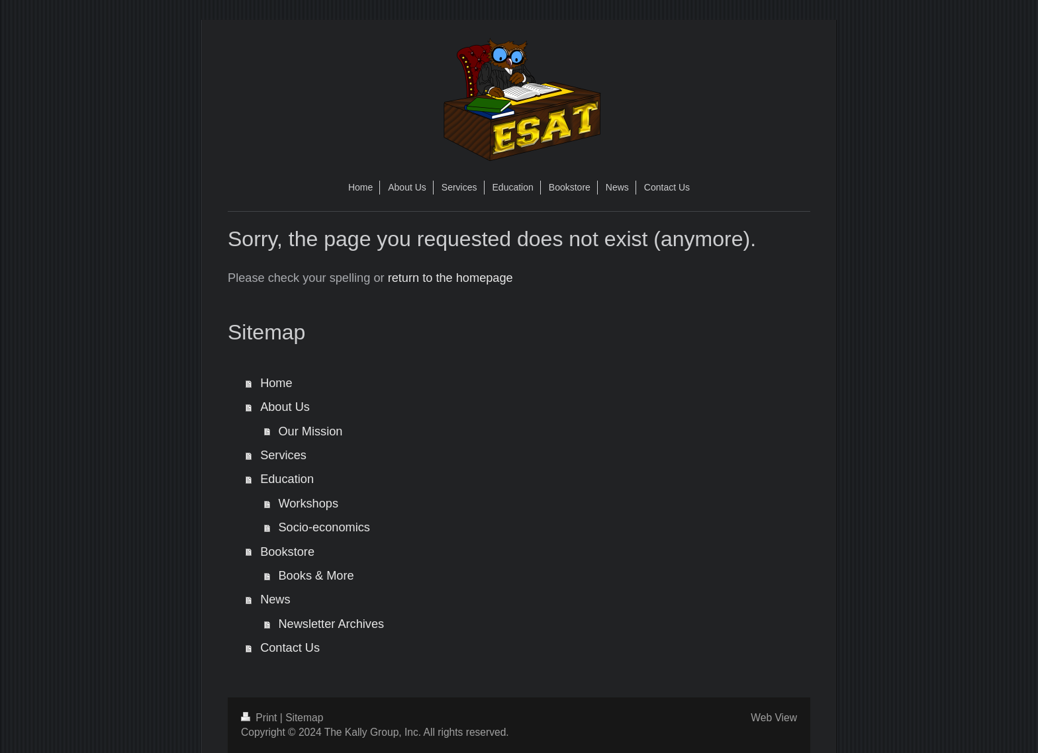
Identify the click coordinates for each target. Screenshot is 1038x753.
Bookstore (287, 551)
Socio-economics (323, 527)
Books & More (316, 575)
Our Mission (310, 431)
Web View (774, 717)
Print (260, 717)
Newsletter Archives (331, 624)
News (275, 599)
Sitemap (304, 717)
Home (276, 383)
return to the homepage (450, 278)
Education (287, 479)
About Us (285, 407)
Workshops (308, 503)
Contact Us (290, 647)
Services (283, 455)
